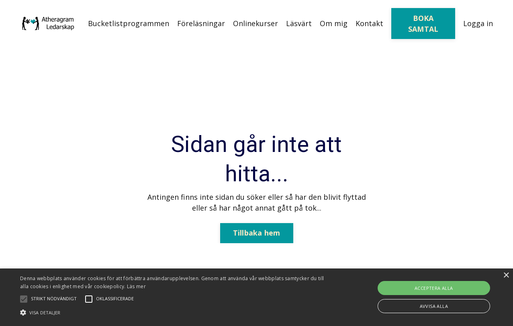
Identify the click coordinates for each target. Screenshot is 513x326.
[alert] (256, 297)
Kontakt (369, 23)
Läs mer (136, 286)
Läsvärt (299, 23)
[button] (173, 312)
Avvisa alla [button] (434, 306)
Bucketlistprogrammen (128, 23)
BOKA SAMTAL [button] (423, 23)
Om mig (333, 23)
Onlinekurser (255, 23)
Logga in (478, 23)
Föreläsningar (201, 23)
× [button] (506, 276)
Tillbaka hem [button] (256, 233)
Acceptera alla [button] (434, 288)
